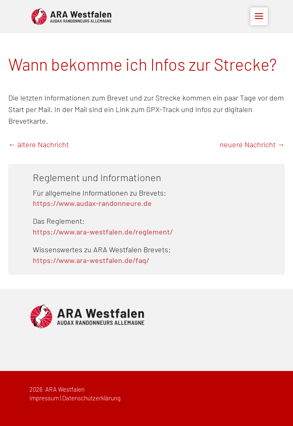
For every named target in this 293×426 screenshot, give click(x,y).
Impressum (44, 398)
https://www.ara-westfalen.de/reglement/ (103, 232)
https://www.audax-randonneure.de (92, 204)
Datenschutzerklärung (91, 398)
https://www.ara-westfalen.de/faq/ (91, 261)
